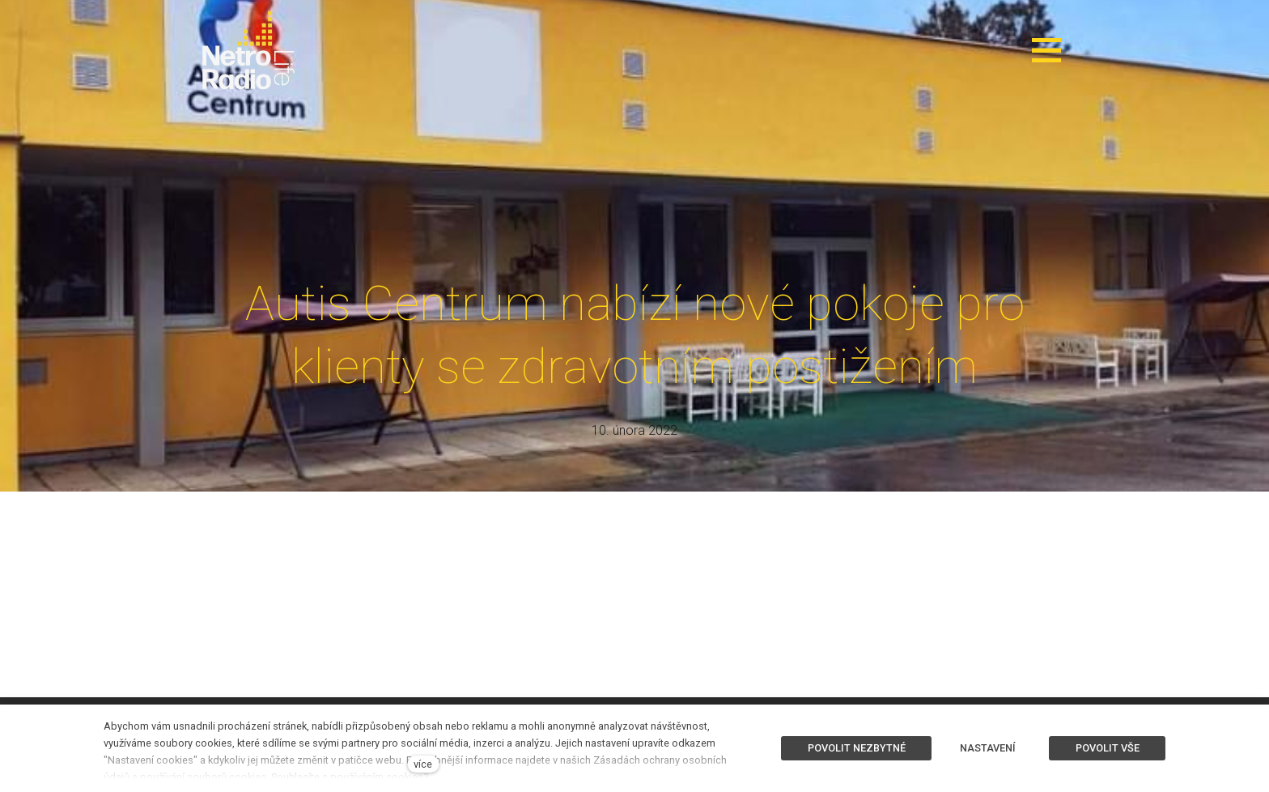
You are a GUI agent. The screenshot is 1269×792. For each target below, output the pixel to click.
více (423, 764)
